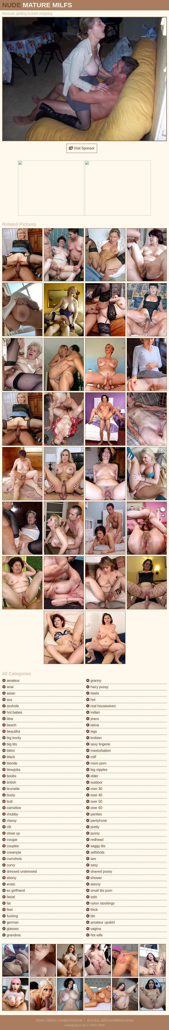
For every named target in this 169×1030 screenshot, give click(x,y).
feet (7, 910)
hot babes (12, 712)
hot (91, 700)
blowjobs (11, 770)
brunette (11, 789)
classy (9, 820)
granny (93, 680)
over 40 (94, 795)
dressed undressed (19, 871)
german (10, 922)
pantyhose (96, 820)
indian (93, 712)
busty (8, 795)
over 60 (94, 808)
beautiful (11, 731)
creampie (11, 852)
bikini (8, 750)
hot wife (94, 935)
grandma (11, 935)
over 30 (94, 789)
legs (91, 731)
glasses (10, 929)
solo (91, 897)
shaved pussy (99, 871)
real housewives (101, 706)
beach (9, 725)
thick (92, 910)
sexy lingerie (98, 744)
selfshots (95, 852)
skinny (93, 884)
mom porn (96, 763)
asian (8, 693)
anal (7, 687)
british (9, 782)
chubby (10, 814)
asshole (10, 706)
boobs (9, 776)
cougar (9, 840)
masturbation (98, 750)
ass (7, 700)
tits (90, 916)
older (92, 776)
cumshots (12, 859)
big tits (9, 744)
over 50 (94, 801)
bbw (7, 719)
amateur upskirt (100, 922)
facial (8, 897)
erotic (8, 884)
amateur (11, 680)
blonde (9, 763)
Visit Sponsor (81, 148)
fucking (10, 916)
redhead (94, 840)
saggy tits (95, 846)
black (8, 757)
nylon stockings (100, 903)
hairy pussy (97, 687)
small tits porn (99, 890)
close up (11, 833)
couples (10, 846)
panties (94, 814)
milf (91, 757)
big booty (11, 738)
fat (6, 903)
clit (6, 827)
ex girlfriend (13, 890)
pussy (93, 833)
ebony (9, 878)
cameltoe (11, 808)
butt (7, 801)
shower (94, 878)
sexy (92, 865)
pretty (92, 827)
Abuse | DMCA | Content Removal (59, 1020)
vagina (93, 929)
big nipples (96, 770)
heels (92, 693)
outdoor (94, 782)
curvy (8, 865)
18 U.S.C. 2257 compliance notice (110, 1020)
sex (91, 859)
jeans (92, 719)
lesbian (94, 738)
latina (92, 725)
